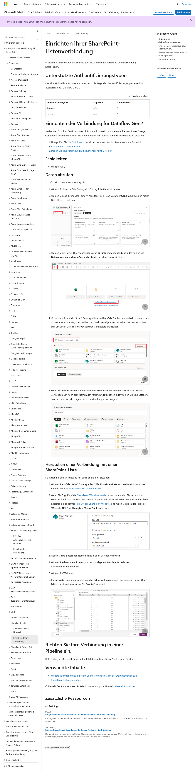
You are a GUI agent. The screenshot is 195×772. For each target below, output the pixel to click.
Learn (48, 33)
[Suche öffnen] (178, 4)
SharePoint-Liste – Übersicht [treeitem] (21, 622)
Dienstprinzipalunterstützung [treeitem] (24, 65)
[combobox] (21, 37)
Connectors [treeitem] (16, 60)
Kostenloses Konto (163, 12)
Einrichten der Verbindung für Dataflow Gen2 (172, 47)
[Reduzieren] (37, 31)
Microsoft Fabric (63, 33)
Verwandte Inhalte (166, 59)
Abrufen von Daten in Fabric (66, 146)
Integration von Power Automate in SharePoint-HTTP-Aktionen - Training (80, 714)
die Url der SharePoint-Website (93, 503)
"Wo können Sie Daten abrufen (84, 488)
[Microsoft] (6, 4)
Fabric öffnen (183, 12)
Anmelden (186, 3)
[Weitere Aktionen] (147, 33)
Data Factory (82, 33)
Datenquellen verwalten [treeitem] (19, 49)
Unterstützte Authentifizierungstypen (169, 40)
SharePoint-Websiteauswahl (91, 495)
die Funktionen (75, 142)
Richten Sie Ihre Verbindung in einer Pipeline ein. (172, 54)
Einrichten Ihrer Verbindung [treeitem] (20, 542)
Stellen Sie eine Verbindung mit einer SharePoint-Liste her (81, 150)
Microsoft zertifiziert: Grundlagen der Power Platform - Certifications (78, 730)
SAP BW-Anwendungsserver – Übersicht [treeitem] (23, 531)
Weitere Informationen (125, 686)
